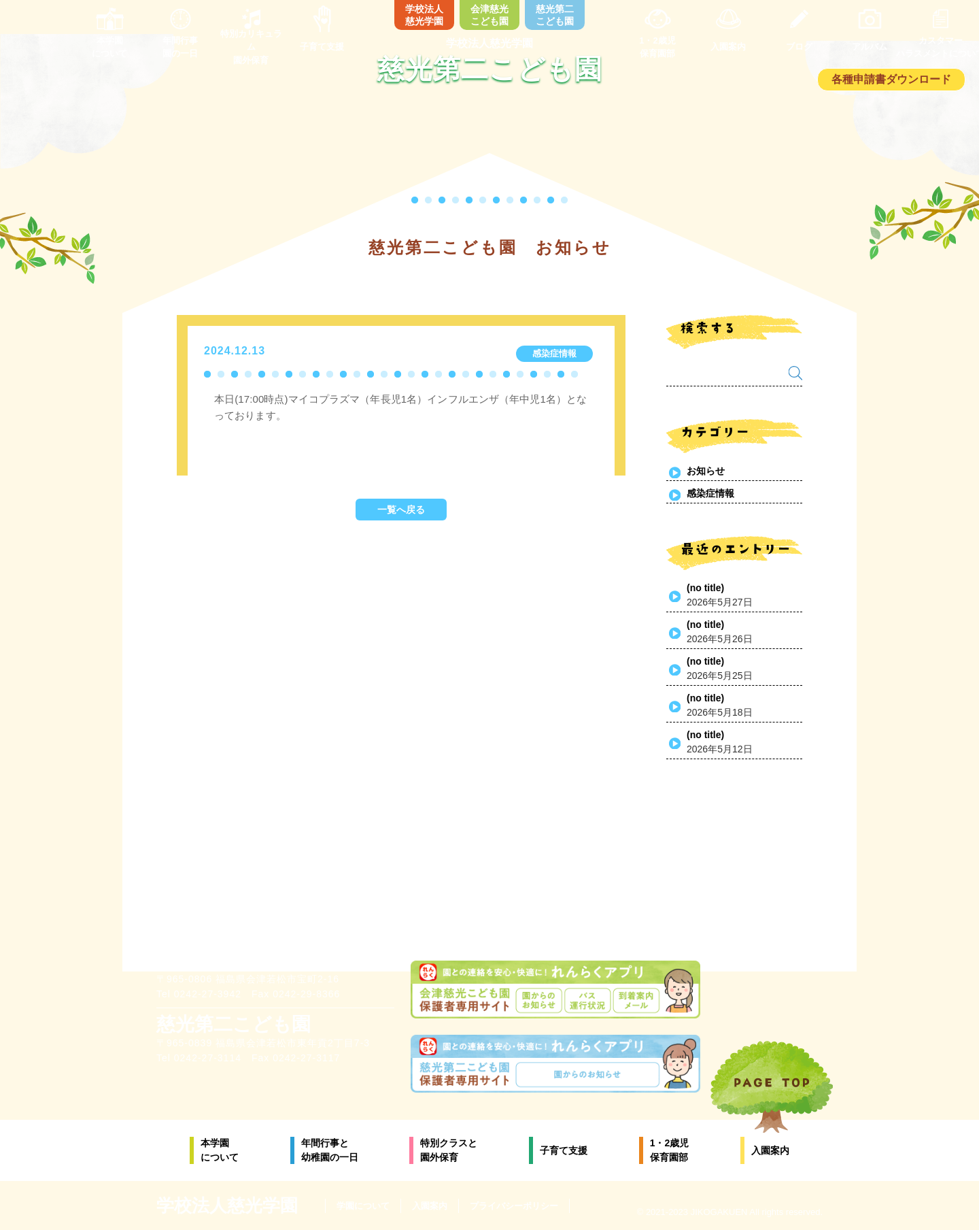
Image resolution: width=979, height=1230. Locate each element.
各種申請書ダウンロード (891, 79)
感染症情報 (710, 493)
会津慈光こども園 (489, 15)
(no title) (705, 587)
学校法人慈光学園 (424, 15)
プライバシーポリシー (514, 1206)
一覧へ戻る (401, 509)
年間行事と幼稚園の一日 (329, 1150)
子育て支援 (563, 1150)
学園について (363, 1206)
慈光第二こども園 (555, 15)
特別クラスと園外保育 (448, 1150)
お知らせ (706, 470)
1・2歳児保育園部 (669, 1150)
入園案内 (770, 1150)
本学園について (220, 1150)
